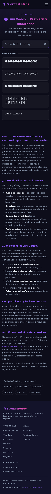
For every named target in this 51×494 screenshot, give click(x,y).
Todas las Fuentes (12, 381)
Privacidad (27, 430)
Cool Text (8, 387)
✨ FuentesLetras (15, 4)
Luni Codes (22, 387)
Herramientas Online (12, 471)
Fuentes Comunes (11, 430)
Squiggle (8, 392)
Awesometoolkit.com (12, 346)
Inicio (20, 14)
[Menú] (46, 4)
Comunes (29, 381)
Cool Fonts (21, 392)
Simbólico (36, 387)
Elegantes (35, 392)
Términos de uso (30, 435)
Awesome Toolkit (11, 467)
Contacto (27, 439)
